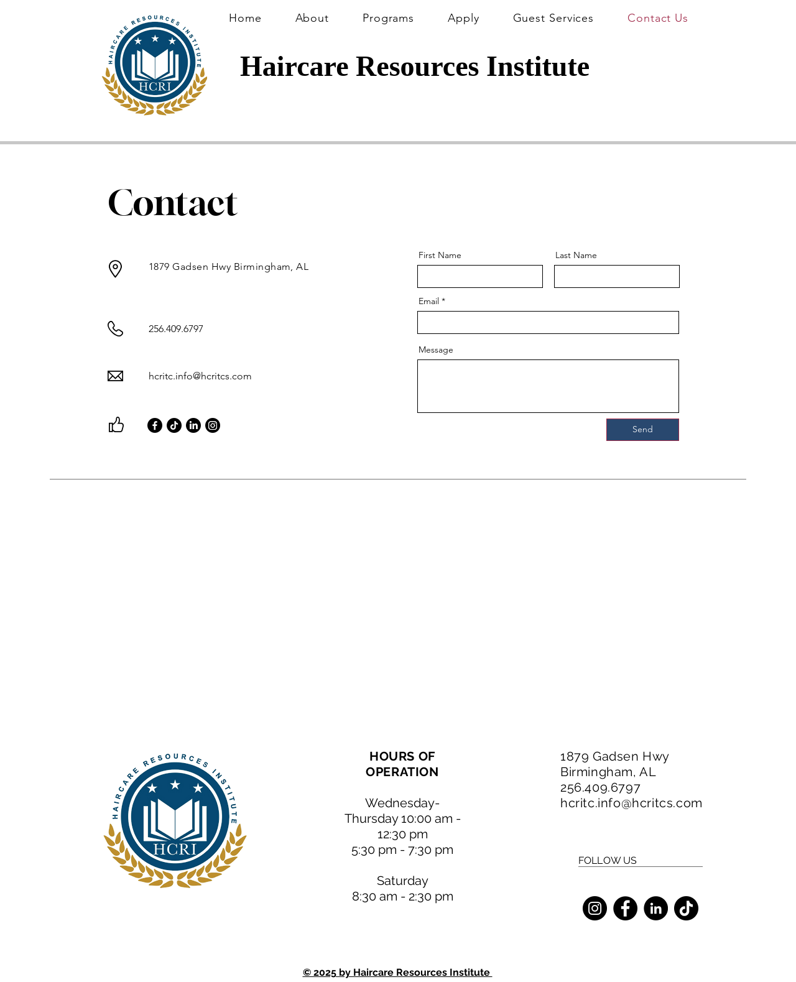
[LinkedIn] (193, 425)
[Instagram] (212, 425)
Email (429, 301)
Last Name (576, 255)
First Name (440, 255)
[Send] (642, 430)
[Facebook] (154, 425)
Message (436, 349)
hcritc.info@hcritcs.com (200, 376)
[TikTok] (174, 425)
